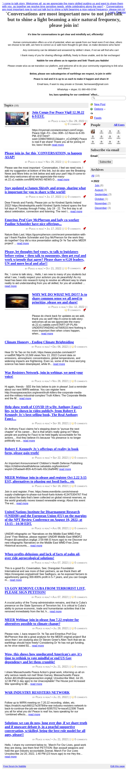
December (101, 208)
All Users (119, 124)
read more (58, 144)
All (92, 175)
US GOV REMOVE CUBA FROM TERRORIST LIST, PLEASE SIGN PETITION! (45, 590)
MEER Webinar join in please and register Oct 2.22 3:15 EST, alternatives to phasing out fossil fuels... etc (46, 479)
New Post (99, 104)
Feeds (97, 118)
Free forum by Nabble (14, 766)
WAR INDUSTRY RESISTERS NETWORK (37, 692)
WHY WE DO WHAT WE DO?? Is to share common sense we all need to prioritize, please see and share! (59, 298)
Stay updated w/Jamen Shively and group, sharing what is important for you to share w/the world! (45, 190)
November (101, 203)
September (101, 194)
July (97, 185)
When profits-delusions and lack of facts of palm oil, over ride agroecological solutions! (42, 556)
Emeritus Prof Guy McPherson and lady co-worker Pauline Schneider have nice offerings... (42, 222)
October (100, 199)
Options (98, 109)
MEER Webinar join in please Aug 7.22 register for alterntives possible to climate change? (42, 621)
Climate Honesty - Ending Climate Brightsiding (39, 342)
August (99, 190)
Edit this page (117, 766)
